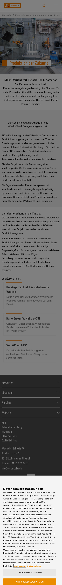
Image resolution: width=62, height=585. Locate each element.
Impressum (20, 568)
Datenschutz (34, 568)
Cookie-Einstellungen (30, 575)
